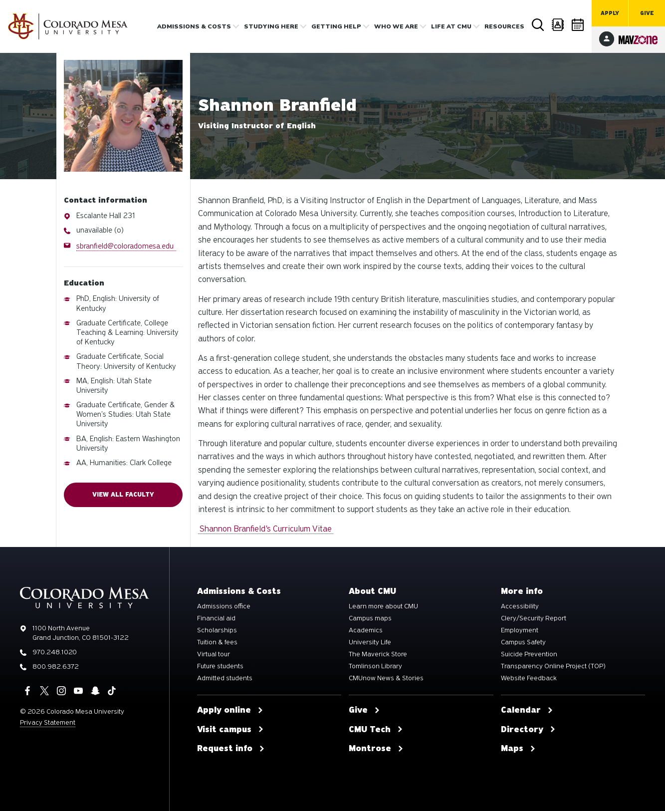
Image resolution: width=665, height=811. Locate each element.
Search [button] (538, 25)
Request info (231, 748)
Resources (504, 26)
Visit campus (230, 729)
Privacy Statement (47, 722)
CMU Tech (376, 729)
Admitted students (224, 678)
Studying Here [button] (271, 26)
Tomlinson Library (375, 666)
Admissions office (223, 606)
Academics (366, 630)
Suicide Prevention (529, 654)
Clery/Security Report (533, 618)
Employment (519, 630)
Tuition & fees (217, 642)
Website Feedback (529, 678)
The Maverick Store (378, 654)
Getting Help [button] (336, 26)
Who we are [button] (396, 26)
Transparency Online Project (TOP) (553, 666)
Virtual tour (213, 654)
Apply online (230, 710)
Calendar (578, 24)
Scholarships (217, 630)
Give (647, 13)
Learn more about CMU (383, 606)
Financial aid (216, 618)
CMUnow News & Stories (386, 678)
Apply (610, 13)
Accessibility (520, 606)
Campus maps (370, 618)
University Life (370, 642)
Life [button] (451, 26)
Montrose (376, 748)
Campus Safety (523, 642)
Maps (518, 748)
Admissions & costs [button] (194, 26)
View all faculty (123, 494)
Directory (558, 24)
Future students (220, 666)
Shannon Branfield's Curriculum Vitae (266, 529)
